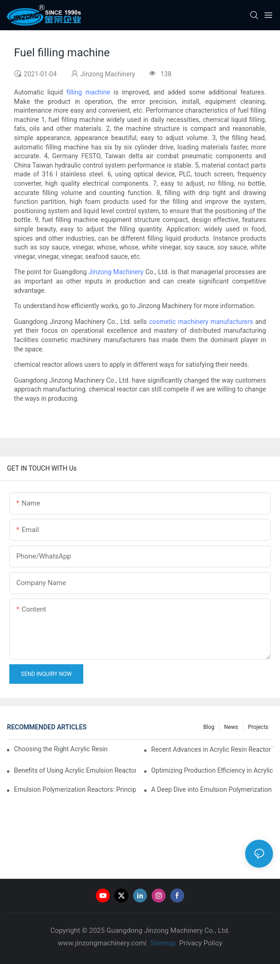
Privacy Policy (200, 943)
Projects (258, 727)
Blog (208, 727)
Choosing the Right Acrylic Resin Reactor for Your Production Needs (61, 749)
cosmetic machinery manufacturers (201, 321)
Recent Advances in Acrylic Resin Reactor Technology (212, 749)
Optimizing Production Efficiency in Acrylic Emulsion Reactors (212, 770)
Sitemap (162, 943)
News (231, 727)
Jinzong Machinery (115, 272)
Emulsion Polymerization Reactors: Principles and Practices (75, 789)
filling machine (88, 92)
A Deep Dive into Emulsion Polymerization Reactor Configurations (212, 789)
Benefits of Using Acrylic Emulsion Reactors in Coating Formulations (75, 770)
